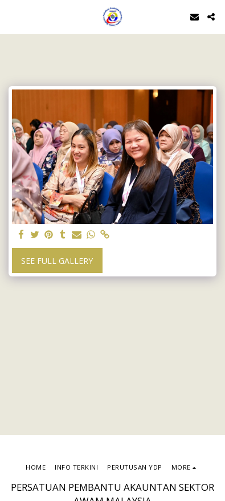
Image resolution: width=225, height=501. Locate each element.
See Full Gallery (57, 260)
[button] (12, 16)
